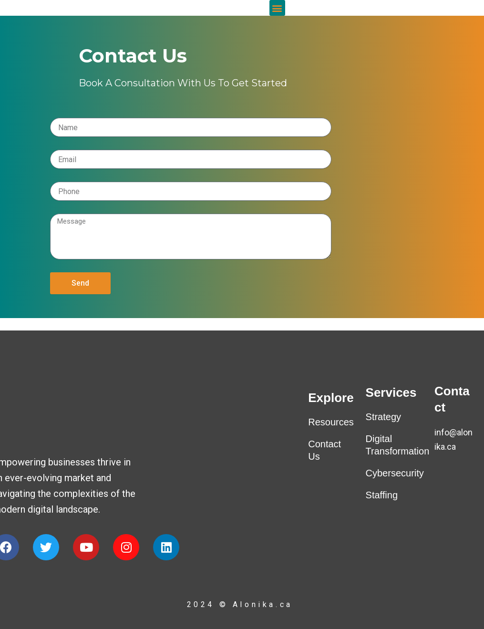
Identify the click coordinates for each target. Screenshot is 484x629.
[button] (277, 14)
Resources (331, 422)
